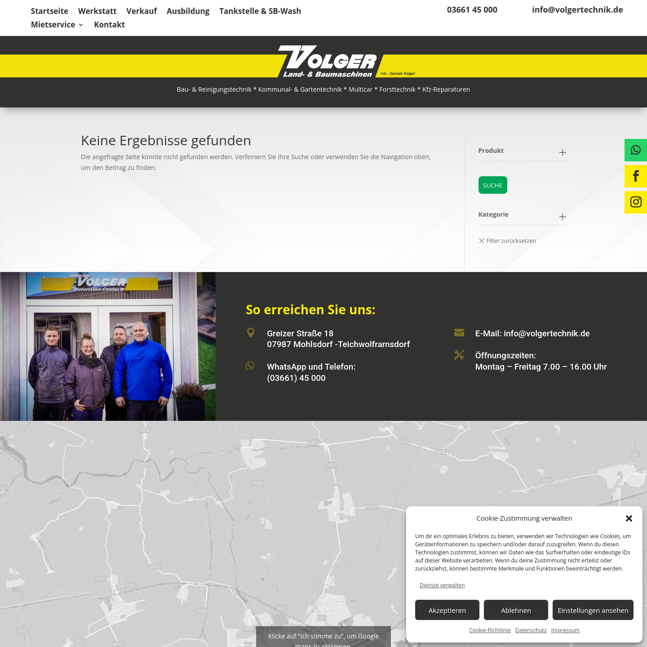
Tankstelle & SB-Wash (260, 12)
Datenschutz (531, 630)
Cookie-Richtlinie (490, 630)
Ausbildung (188, 12)
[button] (629, 518)
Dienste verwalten (442, 585)
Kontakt (109, 26)
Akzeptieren (447, 610)
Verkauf (142, 12)
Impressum (565, 630)
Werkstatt (97, 12)
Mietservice (53, 26)
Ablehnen (516, 610)
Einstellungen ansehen (593, 610)
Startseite (49, 12)
